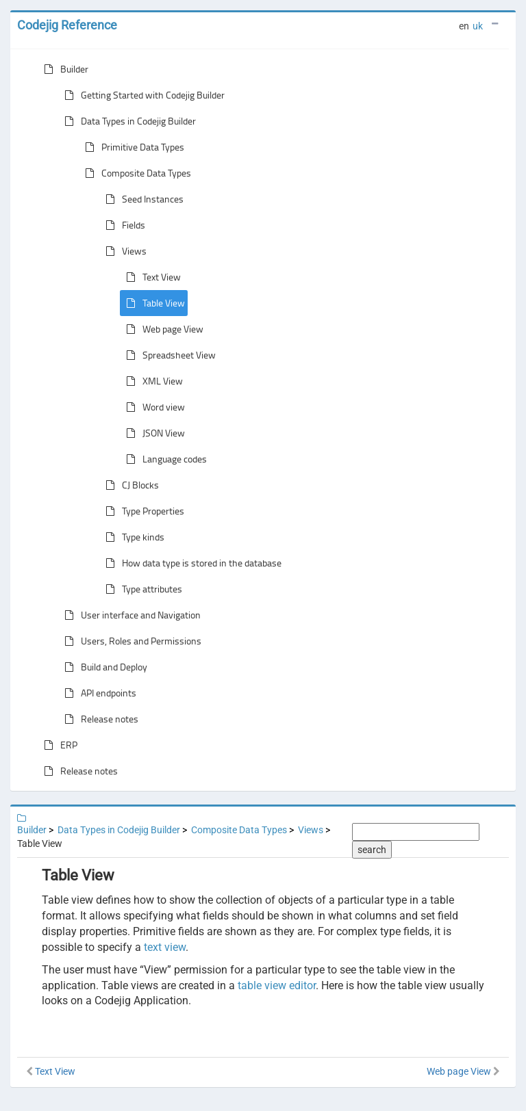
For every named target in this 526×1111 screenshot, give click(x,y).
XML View (152, 381)
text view (165, 947)
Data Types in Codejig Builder (127, 121)
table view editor (277, 985)
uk (478, 26)
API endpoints (97, 693)
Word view (153, 407)
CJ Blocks (129, 485)
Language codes (164, 459)
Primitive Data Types (131, 147)
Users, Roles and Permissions (130, 641)
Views (123, 251)
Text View (151, 277)
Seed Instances (142, 199)
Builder (63, 69)
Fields (122, 225)
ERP (57, 745)
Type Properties (142, 511)
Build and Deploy (103, 667)
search (372, 849)
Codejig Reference (67, 25)
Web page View (162, 329)
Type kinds (132, 537)
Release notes (98, 719)
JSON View (153, 433)
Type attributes (141, 589)
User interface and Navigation (130, 615)
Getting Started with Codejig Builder (142, 95)
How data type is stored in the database (190, 563)
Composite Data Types (135, 173)
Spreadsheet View (168, 355)
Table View (153, 303)
